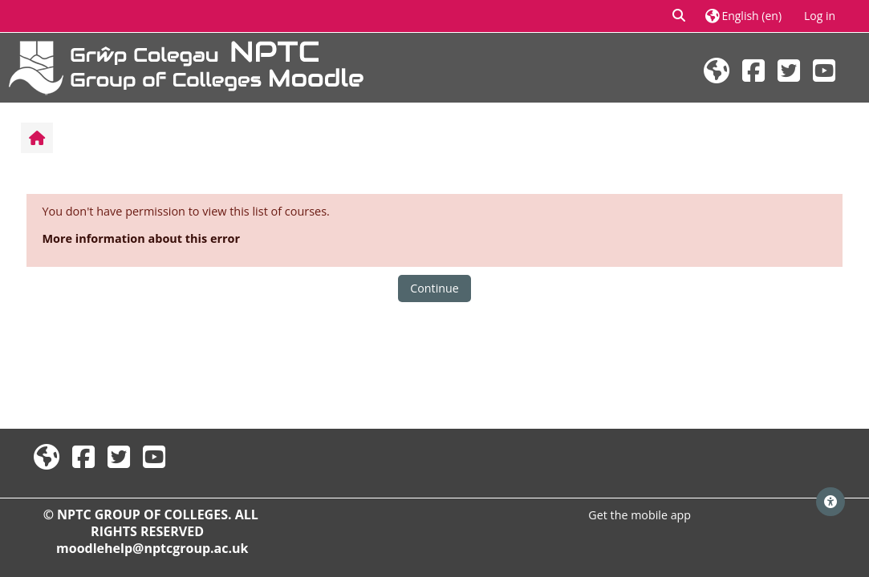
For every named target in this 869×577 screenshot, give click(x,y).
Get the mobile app (639, 515)
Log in (819, 15)
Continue (434, 288)
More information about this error (141, 238)
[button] (679, 16)
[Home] (186, 66)
